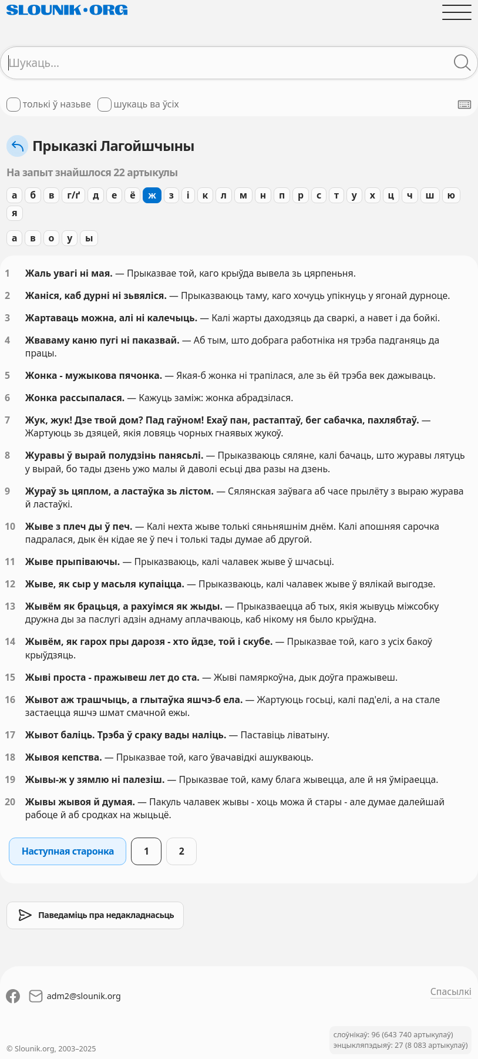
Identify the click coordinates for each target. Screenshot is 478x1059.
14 (10, 641)
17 (10, 734)
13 (10, 606)
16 (10, 699)
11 (10, 561)
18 (10, 757)
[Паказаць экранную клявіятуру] (464, 105)
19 (10, 779)
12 (10, 583)
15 (10, 677)
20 (10, 801)
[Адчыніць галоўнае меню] (457, 12)
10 (10, 526)
